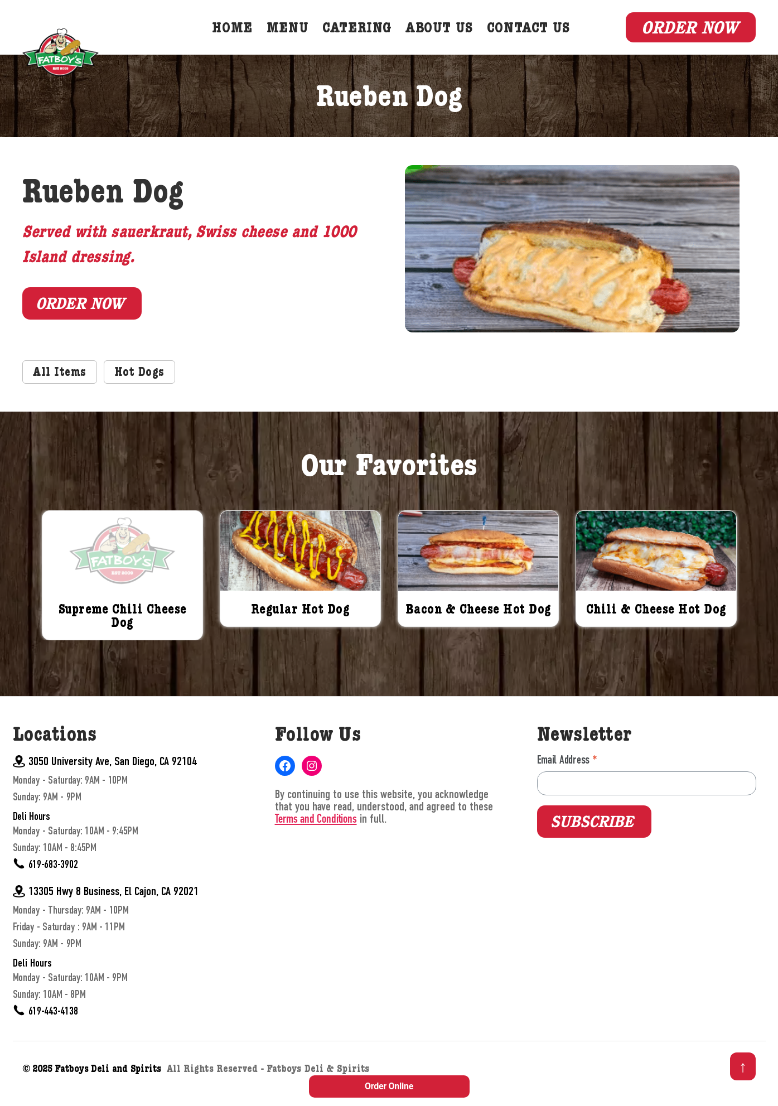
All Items (59, 387)
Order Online (389, 1086)
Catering (365, 37)
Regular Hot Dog (300, 625)
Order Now (689, 35)
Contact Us (536, 37)
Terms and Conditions (316, 834)
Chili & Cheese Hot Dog (656, 625)
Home (240, 37)
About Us (447, 37)
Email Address (567, 775)
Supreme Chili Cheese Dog (123, 632)
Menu (296, 37)
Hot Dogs (139, 387)
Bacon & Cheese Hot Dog (478, 625)
